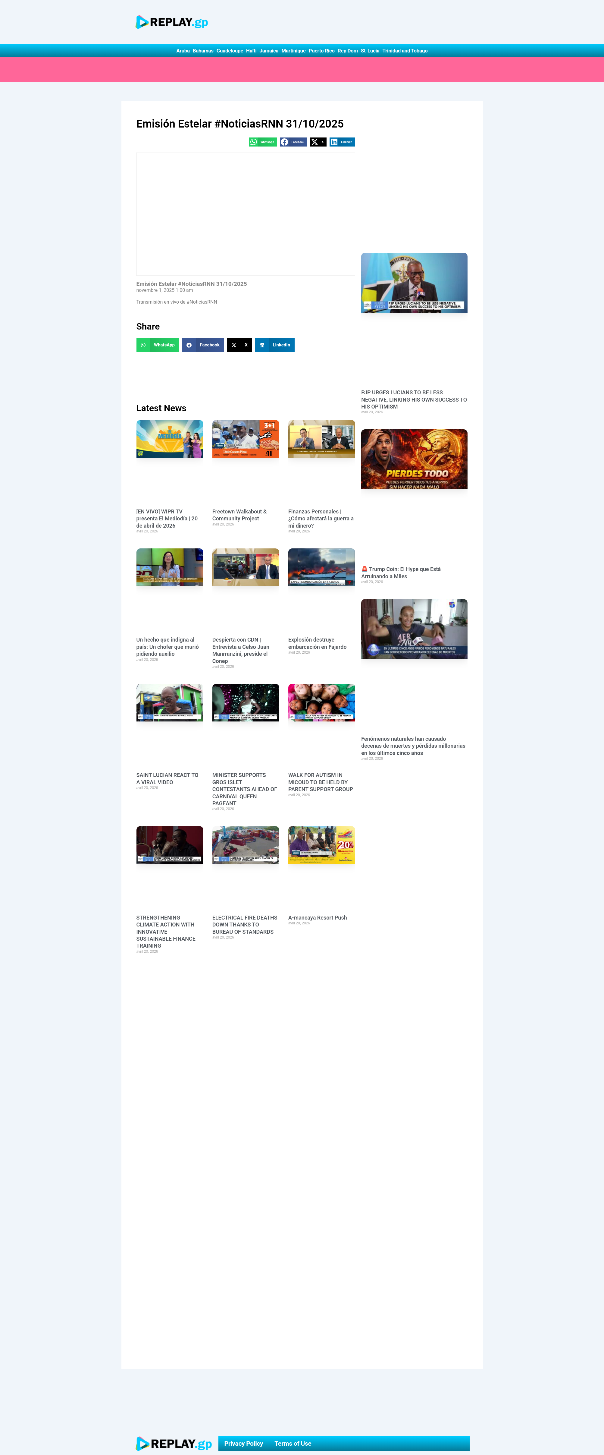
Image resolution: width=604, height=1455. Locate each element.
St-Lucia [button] (370, 51)
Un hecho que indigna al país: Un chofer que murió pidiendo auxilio (167, 646)
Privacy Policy (243, 1443)
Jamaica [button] (269, 51)
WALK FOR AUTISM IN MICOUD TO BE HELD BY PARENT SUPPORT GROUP (320, 782)
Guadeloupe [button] (230, 51)
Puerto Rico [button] (322, 51)
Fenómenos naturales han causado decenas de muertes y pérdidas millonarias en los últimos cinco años (413, 746)
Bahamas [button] (203, 51)
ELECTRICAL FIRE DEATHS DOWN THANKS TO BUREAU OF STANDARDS (244, 924)
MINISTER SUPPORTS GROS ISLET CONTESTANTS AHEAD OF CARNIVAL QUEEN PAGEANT (244, 789)
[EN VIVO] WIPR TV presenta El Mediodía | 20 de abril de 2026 (167, 518)
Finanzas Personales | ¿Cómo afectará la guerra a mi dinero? (321, 518)
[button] (263, 141)
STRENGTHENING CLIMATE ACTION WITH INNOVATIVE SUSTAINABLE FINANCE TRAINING (166, 931)
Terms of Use (292, 1443)
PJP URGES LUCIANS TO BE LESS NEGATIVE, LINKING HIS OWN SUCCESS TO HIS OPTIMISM (414, 399)
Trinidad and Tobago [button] (404, 51)
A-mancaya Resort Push (317, 917)
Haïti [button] (251, 51)
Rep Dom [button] (348, 51)
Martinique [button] (293, 51)
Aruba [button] (182, 51)
